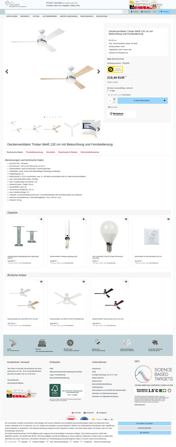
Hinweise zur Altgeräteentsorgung (105, 396)
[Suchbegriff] (63, 12)
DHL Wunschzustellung (59, 442)
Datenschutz (97, 381)
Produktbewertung (34, 152)
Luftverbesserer (50, 16)
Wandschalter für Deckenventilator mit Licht (148, 256)
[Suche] (125, 12)
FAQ (78, 5)
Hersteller (50, 152)
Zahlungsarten (97, 387)
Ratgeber (66, 5)
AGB (94, 372)
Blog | (73, 5)
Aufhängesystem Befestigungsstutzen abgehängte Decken (23, 257)
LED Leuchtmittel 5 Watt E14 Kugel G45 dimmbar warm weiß (107, 257)
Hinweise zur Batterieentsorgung (104, 393)
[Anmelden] (135, 12)
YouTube (76, 413)
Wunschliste (112, 107)
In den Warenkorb (149, 100)
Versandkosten (126, 95)
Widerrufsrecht (97, 378)
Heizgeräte (25, 16)
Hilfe (51, 368)
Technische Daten (15, 152)
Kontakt (49, 5)
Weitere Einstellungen (102, 442)
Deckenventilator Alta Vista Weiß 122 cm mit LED (23, 319)
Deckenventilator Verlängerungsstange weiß (63, 256)
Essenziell (12, 442)
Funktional (88, 442)
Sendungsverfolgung (15, 383)
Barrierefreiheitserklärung (59, 378)
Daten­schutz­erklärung (97, 439)
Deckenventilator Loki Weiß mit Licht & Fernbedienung (67, 319)
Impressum (96, 368)
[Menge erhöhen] (114, 99)
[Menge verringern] (114, 102)
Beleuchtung (101, 16)
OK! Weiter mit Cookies (144, 423)
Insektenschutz (86, 16)
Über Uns (57, 5)
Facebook (89, 413)
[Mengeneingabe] (110, 100)
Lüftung (36, 16)
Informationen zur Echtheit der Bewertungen (109, 390)
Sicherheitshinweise (90, 152)
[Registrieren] (146, 12)
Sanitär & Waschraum (68, 16)
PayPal (76, 442)
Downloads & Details (67, 152)
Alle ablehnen (144, 433)
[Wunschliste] (154, 12)
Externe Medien (39, 442)
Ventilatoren (11, 16)
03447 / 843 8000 (55, 3)
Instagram (102, 413)
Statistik (24, 442)
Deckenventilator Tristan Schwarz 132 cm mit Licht (108, 319)
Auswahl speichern (144, 428)
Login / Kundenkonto (58, 375)
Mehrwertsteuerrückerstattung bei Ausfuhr (66, 372)
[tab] (15, 152)
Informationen (140, 405)
